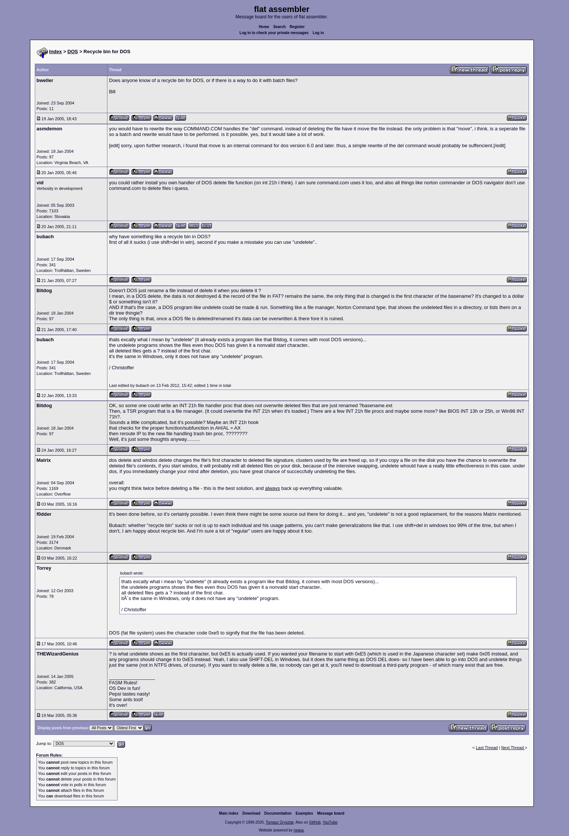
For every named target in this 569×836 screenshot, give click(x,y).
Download (252, 813)
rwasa (298, 830)
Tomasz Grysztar (279, 822)
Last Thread (487, 747)
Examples (304, 813)
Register (297, 27)
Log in (318, 33)
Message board (330, 813)
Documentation (278, 813)
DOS (72, 51)
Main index (228, 813)
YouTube (330, 822)
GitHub (314, 822)
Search (279, 27)
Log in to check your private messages (274, 33)
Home (264, 27)
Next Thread (513, 747)
